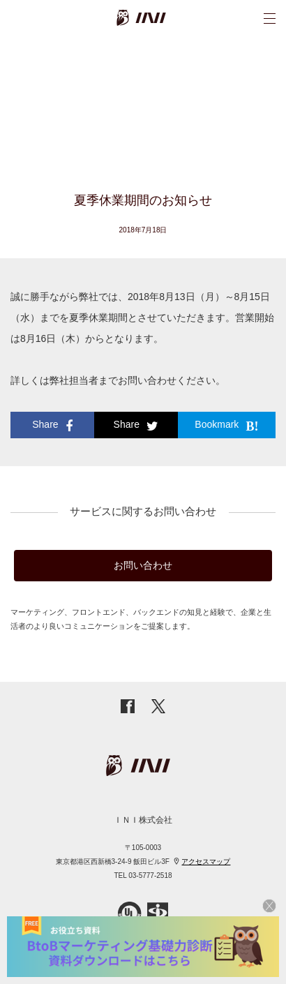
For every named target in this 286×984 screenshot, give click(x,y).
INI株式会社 (160, 17)
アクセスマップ (205, 861)
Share (52, 426)
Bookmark (226, 426)
